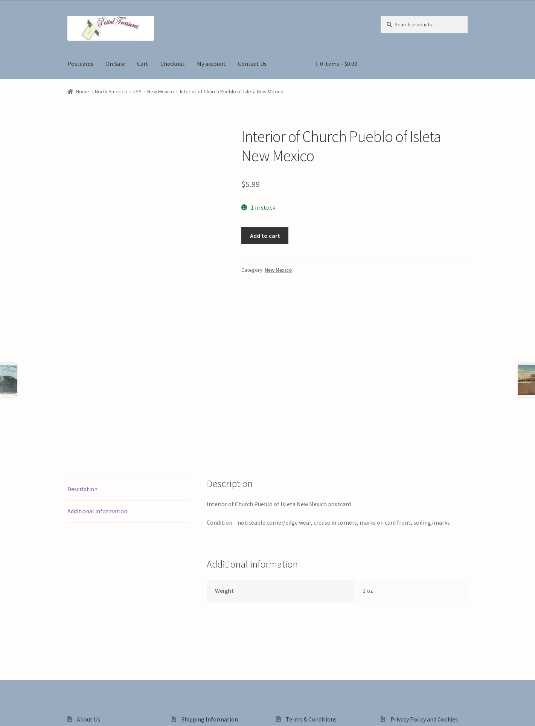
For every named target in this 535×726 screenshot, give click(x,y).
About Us (88, 605)
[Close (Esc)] (63, 712)
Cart (142, 63)
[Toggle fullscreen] (26, 712)
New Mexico (160, 91)
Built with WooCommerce (173, 662)
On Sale (115, 63)
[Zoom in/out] (8, 712)
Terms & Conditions (311, 605)
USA (137, 91)
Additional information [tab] (97, 396)
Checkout (172, 63)
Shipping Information (209, 605)
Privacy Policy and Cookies (424, 605)
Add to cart (265, 235)
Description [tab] (82, 374)
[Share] (45, 712)
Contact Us (252, 63)
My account (211, 63)
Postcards (80, 63)
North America (111, 91)
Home (82, 91)
